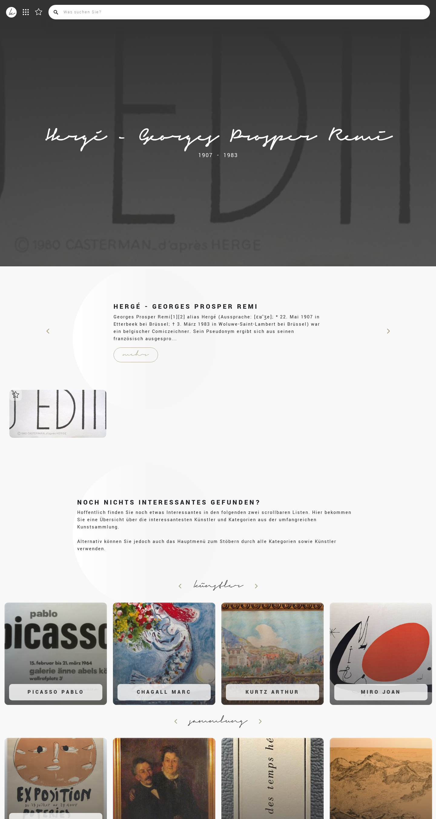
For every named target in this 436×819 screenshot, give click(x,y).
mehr (136, 354)
